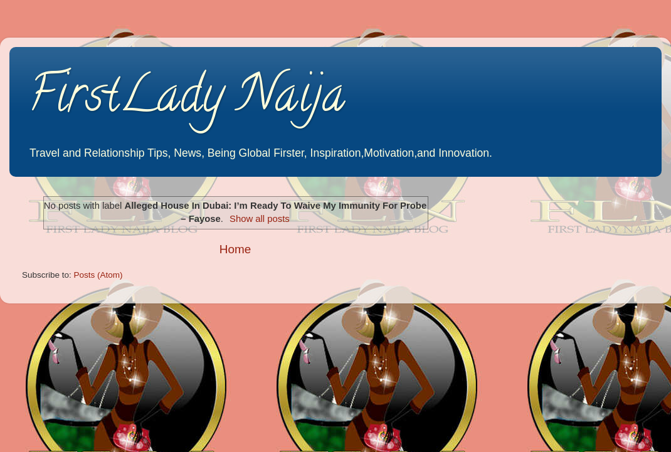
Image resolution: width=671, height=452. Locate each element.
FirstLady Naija (186, 100)
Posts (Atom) (98, 275)
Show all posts (260, 219)
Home (235, 249)
